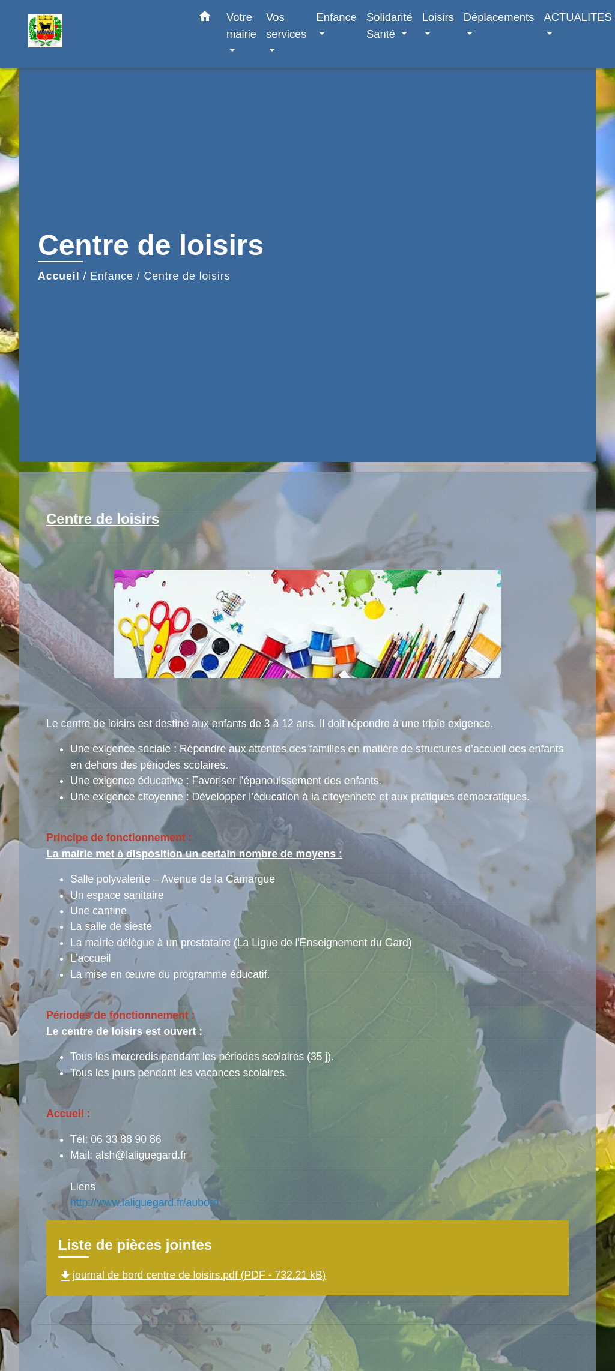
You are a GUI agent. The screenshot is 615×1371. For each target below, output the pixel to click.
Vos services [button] (286, 25)
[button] (205, 18)
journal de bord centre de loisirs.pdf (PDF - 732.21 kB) (192, 1275)
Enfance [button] (337, 17)
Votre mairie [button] (241, 25)
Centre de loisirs (187, 276)
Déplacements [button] (499, 17)
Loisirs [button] (438, 17)
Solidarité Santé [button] (389, 25)
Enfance (111, 276)
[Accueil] (103, 33)
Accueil (59, 276)
